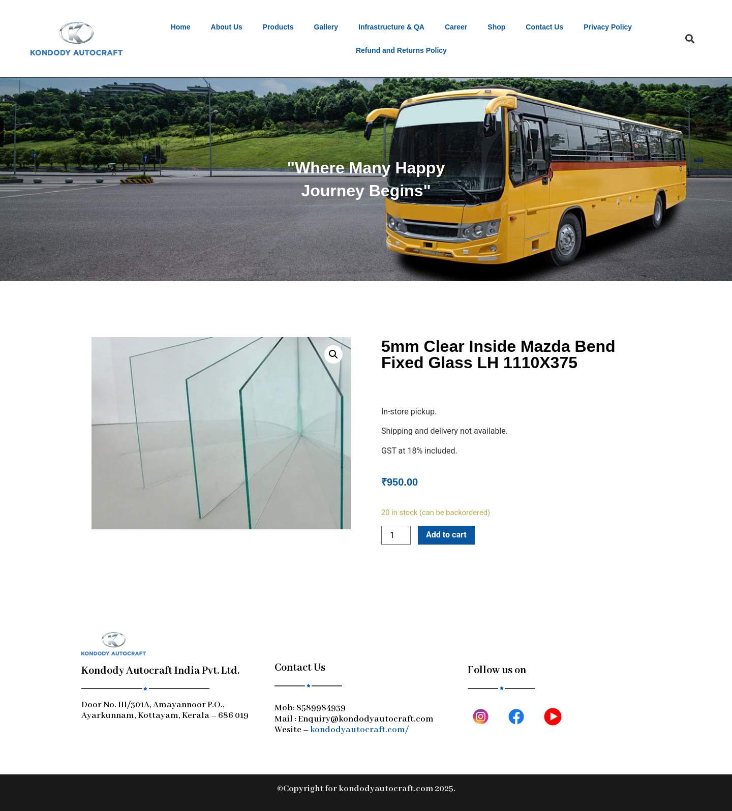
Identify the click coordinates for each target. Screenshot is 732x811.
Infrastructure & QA (391, 27)
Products (278, 27)
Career (456, 27)
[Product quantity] (396, 535)
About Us (226, 27)
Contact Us (544, 27)
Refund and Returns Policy (401, 50)
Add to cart (446, 534)
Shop (496, 27)
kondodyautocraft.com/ (359, 730)
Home (181, 27)
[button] (689, 39)
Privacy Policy (608, 27)
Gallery (326, 27)
